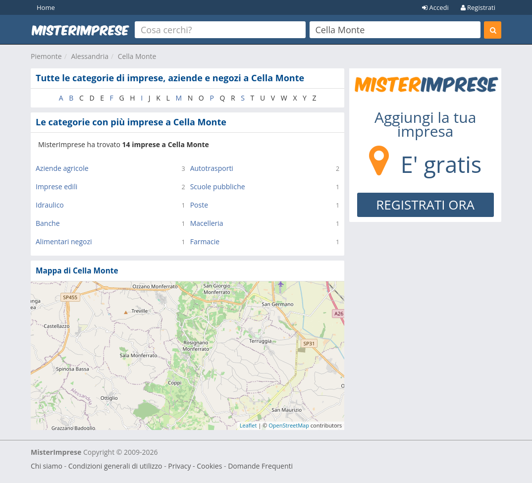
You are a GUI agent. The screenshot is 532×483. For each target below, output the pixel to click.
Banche (48, 223)
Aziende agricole (62, 168)
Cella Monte (137, 56)
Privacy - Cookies (195, 466)
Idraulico (50, 205)
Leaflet (248, 425)
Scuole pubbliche (217, 186)
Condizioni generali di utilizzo (115, 466)
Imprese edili (56, 186)
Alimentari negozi (64, 241)
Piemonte (46, 56)
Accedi (435, 7)
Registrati (478, 7)
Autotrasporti (211, 168)
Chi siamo (46, 466)
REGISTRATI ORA (425, 205)
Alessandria (89, 56)
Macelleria (206, 223)
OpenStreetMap (288, 425)
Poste (199, 205)
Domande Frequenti (260, 466)
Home (46, 7)
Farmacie (205, 241)
